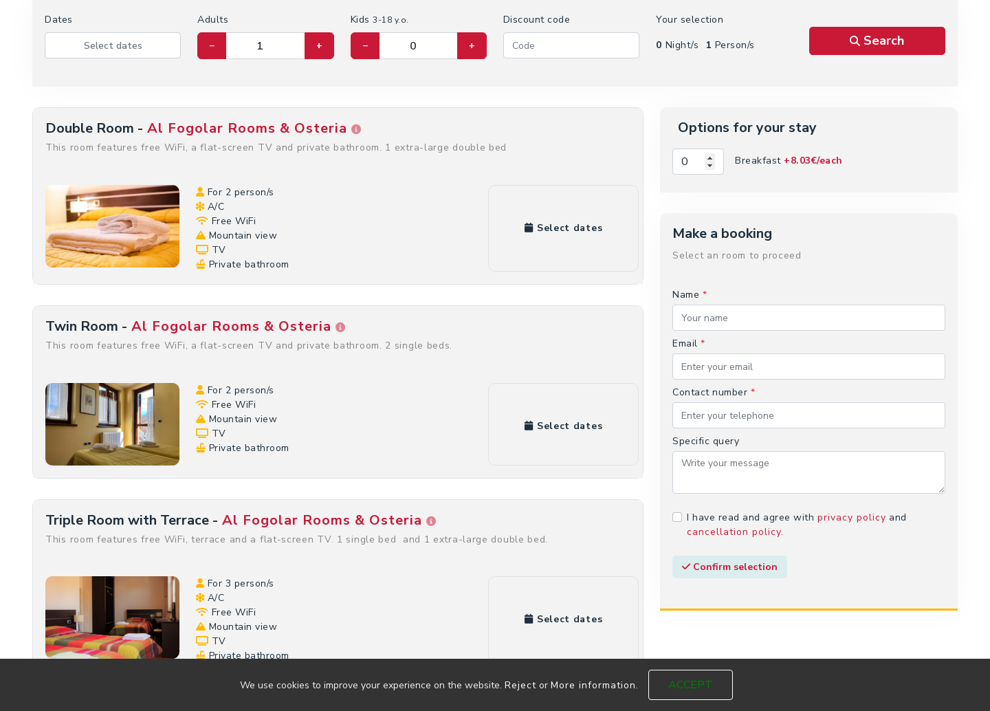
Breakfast (789, 160)
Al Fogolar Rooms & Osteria (252, 128)
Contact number (713, 392)
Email (688, 343)
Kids (380, 19)
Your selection (689, 19)
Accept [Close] (690, 684)
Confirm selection (730, 566)
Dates (59, 19)
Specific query (705, 441)
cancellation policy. (735, 531)
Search (877, 40)
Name (689, 294)
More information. (595, 685)
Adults (212, 19)
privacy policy (851, 517)
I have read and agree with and (797, 524)
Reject (520, 685)
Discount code (537, 19)
